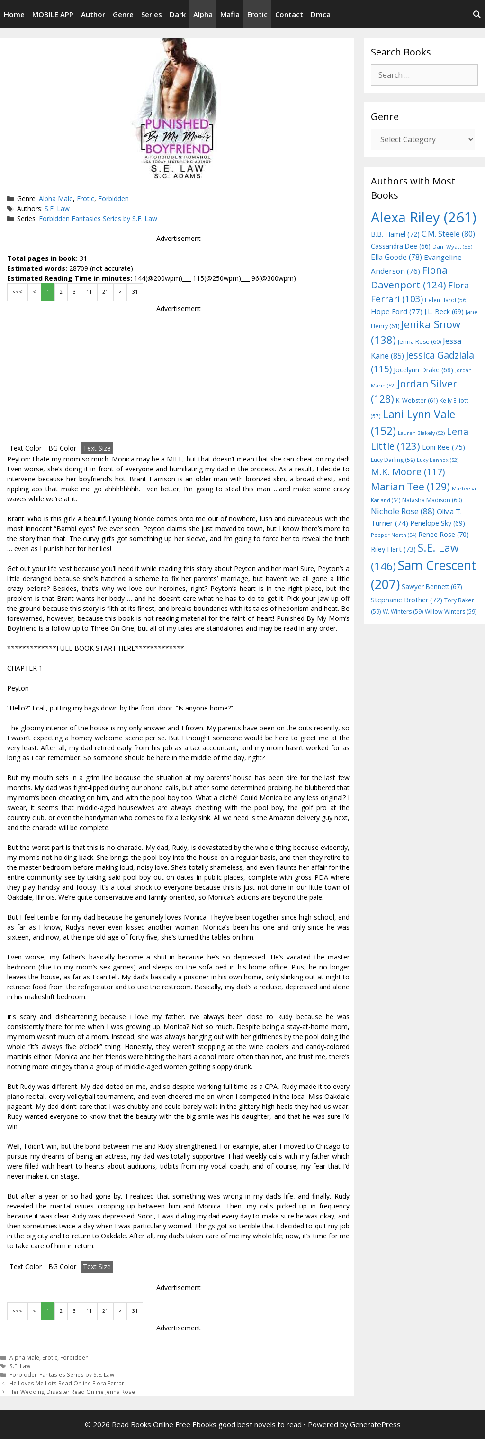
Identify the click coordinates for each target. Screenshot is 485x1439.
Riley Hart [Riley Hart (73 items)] (393, 548)
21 (105, 291)
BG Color (62, 447)
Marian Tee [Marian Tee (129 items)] (410, 486)
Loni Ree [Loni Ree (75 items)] (443, 447)
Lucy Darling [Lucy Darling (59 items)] (393, 460)
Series (151, 14)
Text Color (25, 447)
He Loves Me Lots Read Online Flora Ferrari (67, 1383)
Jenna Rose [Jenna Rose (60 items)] (419, 342)
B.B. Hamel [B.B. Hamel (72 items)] (395, 234)
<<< (17, 291)
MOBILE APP (52, 14)
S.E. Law (57, 208)
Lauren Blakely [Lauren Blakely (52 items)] (421, 433)
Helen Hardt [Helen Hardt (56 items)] (446, 300)
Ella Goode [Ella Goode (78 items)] (396, 257)
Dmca (321, 14)
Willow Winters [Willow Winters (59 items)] (450, 612)
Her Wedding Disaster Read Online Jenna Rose (72, 1391)
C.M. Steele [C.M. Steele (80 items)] (448, 234)
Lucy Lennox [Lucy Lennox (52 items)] (437, 460)
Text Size (97, 447)
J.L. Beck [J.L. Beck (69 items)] (444, 311)
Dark (178, 14)
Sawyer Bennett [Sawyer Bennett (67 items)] (432, 586)
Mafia (230, 14)
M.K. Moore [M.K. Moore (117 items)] (408, 471)
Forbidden (113, 198)
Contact (289, 14)
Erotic (257, 14)
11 (89, 291)
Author (93, 14)
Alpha (203, 14)
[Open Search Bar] (476, 14)
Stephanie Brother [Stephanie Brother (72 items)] (406, 599)
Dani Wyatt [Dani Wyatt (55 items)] (452, 246)
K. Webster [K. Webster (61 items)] (417, 401)
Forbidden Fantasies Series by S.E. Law (98, 218)
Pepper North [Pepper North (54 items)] (393, 534)
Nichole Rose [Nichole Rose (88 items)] (403, 511)
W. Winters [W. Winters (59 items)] (403, 612)
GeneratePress (375, 1424)
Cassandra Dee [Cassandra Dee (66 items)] (401, 245)
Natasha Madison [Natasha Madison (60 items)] (432, 500)
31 (135, 291)
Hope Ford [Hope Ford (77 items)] (396, 311)
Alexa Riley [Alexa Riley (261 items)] (423, 217)
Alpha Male (56, 198)
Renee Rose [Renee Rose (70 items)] (443, 534)
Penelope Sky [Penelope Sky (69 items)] (437, 522)
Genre (123, 14)
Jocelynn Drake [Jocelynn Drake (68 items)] (423, 369)
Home (14, 14)
